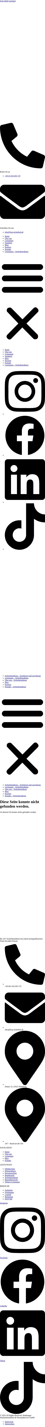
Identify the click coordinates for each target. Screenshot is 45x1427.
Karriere (8, 247)
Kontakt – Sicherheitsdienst (15, 687)
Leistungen (9, 241)
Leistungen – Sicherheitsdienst (16, 252)
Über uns (8, 238)
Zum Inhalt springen (8, 1)
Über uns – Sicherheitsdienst (16, 680)
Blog (7, 245)
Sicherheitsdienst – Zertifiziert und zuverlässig (23, 676)
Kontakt (8, 249)
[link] (25, 414)
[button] (22, 301)
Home (7, 236)
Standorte (8, 243)
